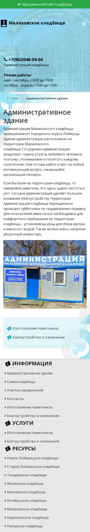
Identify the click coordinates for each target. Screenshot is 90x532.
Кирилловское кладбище (27, 517)
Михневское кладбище (25, 492)
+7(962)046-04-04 (23, 59)
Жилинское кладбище (24, 483)
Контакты (14, 398)
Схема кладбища (20, 381)
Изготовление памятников (32, 328)
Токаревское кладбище (26, 475)
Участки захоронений (24, 390)
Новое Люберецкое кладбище (31, 458)
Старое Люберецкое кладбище (32, 466)
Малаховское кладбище (33, 23)
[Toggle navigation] (84, 24)
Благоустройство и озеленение (36, 337)
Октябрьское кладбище (25, 500)
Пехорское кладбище (24, 526)
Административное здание (29, 373)
